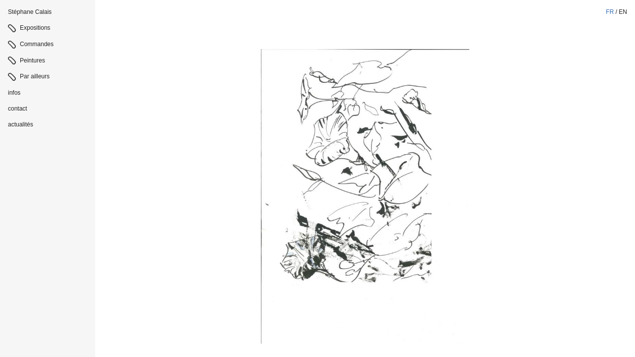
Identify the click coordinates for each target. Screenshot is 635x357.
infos (14, 92)
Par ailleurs (35, 76)
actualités (20, 124)
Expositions (35, 27)
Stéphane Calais (30, 11)
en (623, 11)
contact (17, 108)
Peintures (32, 60)
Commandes (37, 44)
